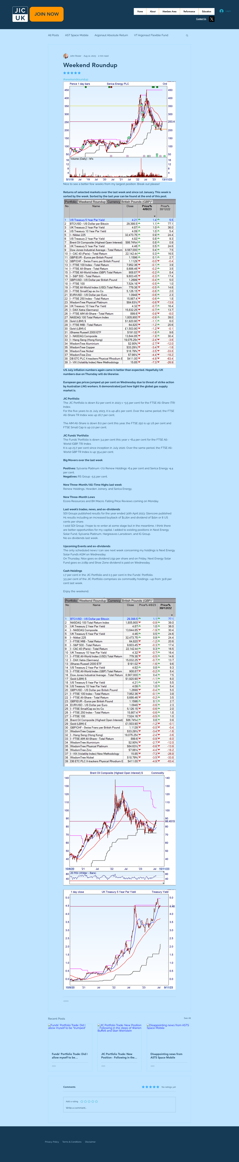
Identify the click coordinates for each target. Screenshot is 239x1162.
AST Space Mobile (76, 35)
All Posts (53, 35)
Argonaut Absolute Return (111, 35)
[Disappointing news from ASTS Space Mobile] (169, 1036)
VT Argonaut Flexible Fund (151, 35)
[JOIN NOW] (46, 14)
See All (187, 1018)
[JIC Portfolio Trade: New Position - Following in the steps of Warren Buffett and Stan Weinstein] (120, 1036)
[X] (212, 19)
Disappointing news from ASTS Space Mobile (166, 1055)
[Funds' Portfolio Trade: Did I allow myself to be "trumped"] (70, 1036)
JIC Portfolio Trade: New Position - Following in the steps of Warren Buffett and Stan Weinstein (118, 1055)
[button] (187, 35)
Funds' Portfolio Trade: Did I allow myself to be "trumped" (69, 1055)
